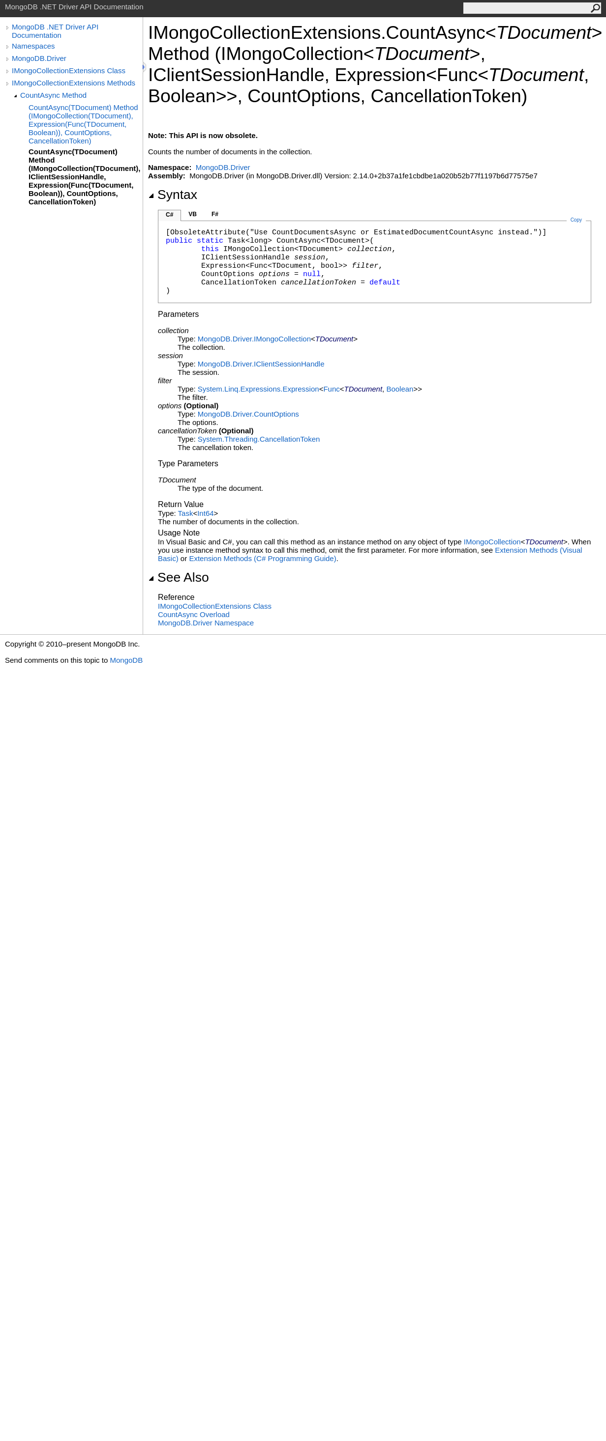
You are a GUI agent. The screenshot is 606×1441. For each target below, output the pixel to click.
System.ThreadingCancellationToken (259, 439)
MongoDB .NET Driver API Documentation (55, 31)
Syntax (172, 194)
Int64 (205, 513)
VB (192, 214)
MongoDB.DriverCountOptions (248, 414)
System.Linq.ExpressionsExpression (258, 389)
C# (169, 214)
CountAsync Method (53, 95)
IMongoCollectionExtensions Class (68, 70)
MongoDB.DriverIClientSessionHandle (261, 364)
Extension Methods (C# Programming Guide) (262, 558)
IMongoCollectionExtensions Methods (73, 83)
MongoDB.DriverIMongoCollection (254, 339)
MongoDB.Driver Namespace (206, 623)
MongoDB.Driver (39, 58)
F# (215, 214)
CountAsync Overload (194, 614)
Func (331, 389)
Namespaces (33, 46)
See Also (178, 577)
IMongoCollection (492, 541)
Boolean (399, 389)
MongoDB (126, 660)
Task (185, 513)
